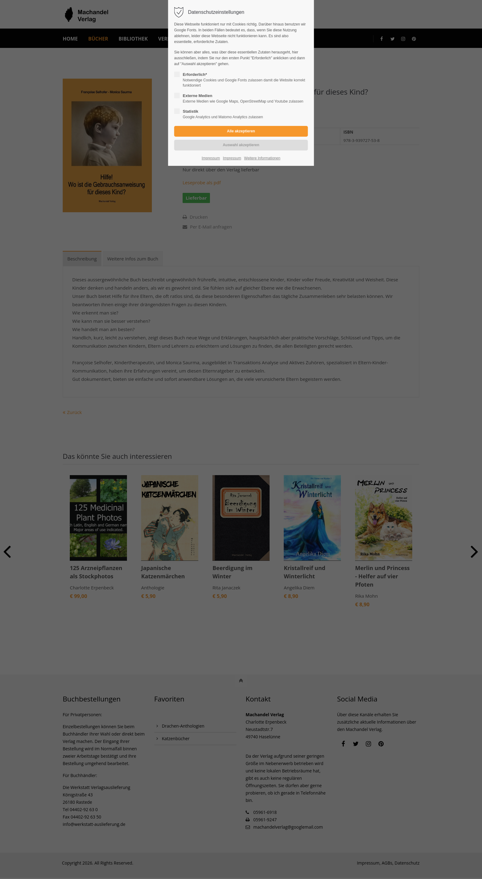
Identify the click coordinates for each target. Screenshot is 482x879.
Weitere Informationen (262, 158)
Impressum (211, 158)
